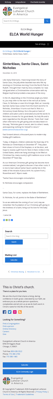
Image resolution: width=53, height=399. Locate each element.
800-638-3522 (16, 351)
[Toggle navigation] (42, 44)
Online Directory (9, 329)
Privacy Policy (41, 392)
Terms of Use (8, 394)
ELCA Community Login (24, 372)
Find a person (8, 326)
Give (4, 334)
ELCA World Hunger (22, 51)
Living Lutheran (20, 2)
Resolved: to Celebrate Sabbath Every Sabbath (34, 272)
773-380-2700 (14, 354)
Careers (6, 331)
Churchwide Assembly (37, 2)
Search (8, 231)
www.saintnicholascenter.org (15, 129)
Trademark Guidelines (25, 394)
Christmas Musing (17, 272)
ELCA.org (8, 2)
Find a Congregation (11, 323)
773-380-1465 (11, 356)
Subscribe (14, 260)
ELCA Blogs (7, 51)
